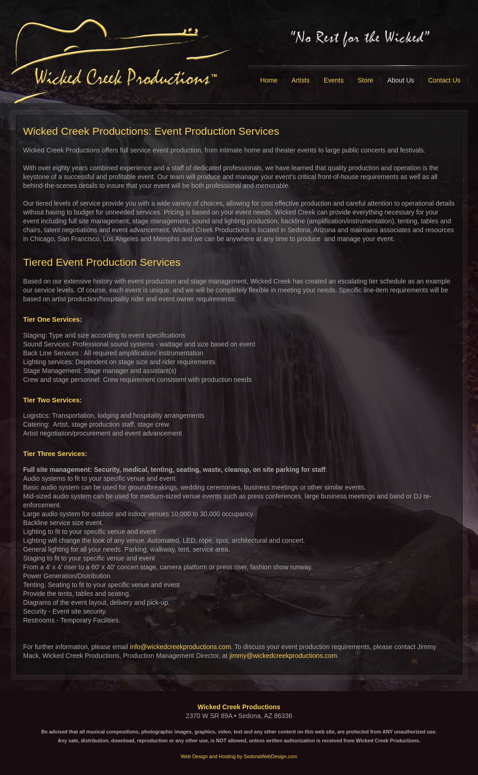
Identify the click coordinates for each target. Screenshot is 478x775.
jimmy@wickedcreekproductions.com (283, 655)
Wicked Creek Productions (238, 707)
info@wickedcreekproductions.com (180, 646)
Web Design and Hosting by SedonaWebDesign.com (239, 756)
